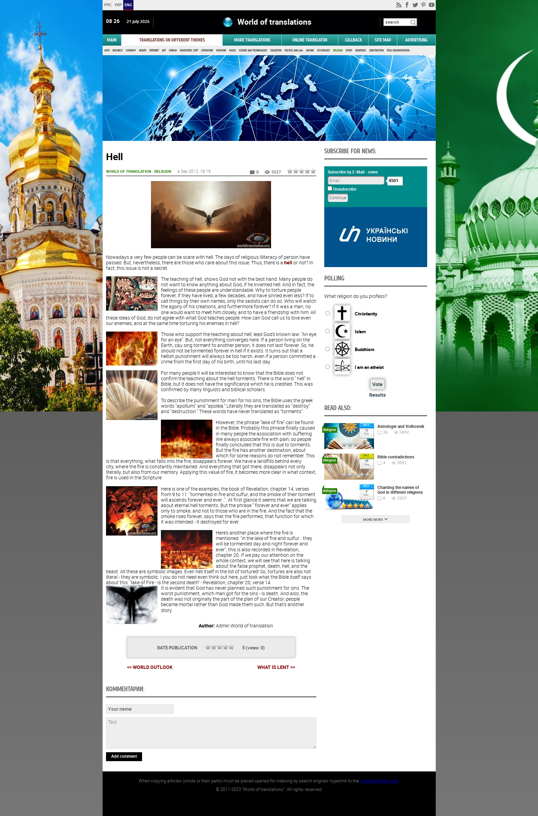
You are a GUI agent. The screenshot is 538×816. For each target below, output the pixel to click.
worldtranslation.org (379, 781)
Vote (377, 384)
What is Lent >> (276, 667)
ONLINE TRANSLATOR (309, 40)
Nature (310, 50)
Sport (349, 50)
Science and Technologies (253, 50)
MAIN (111, 40)
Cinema (173, 50)
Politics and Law (293, 50)
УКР (117, 4)
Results (377, 395)
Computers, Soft (189, 50)
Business (118, 50)
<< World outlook (150, 667)
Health (142, 50)
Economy (131, 50)
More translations (252, 40)
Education (275, 50)
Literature (207, 50)
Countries (360, 50)
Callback (353, 40)
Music (232, 50)
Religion (337, 50)
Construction (376, 50)
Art (164, 50)
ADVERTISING (416, 40)
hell (288, 262)
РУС (107, 4)
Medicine (221, 50)
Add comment (124, 756)
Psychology (323, 50)
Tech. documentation (398, 50)
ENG (128, 4)
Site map (383, 40)
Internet (154, 50)
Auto (106, 50)
